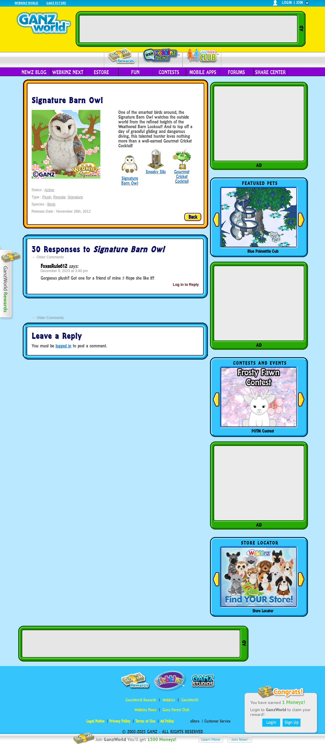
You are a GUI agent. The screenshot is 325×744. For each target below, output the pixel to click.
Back (192, 217)
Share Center (270, 72)
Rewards (122, 56)
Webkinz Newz (160, 56)
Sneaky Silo (156, 171)
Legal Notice (95, 721)
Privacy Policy (119, 721)
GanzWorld (189, 700)
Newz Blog (34, 72)
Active (49, 190)
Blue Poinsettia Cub (262, 251)
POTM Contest (263, 431)
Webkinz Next (67, 72)
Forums (236, 72)
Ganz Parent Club (175, 710)
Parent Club (202, 56)
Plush (46, 197)
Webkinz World (26, 3)
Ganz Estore (56, 3)
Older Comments (48, 257)
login (287, 2)
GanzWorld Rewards (140, 700)
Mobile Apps (202, 72)
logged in (63, 345)
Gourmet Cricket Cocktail (181, 176)
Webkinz (168, 700)
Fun (135, 72)
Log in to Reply (186, 285)
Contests (169, 72)
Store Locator (262, 610)
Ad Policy (167, 721)
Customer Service (217, 721)
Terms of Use (145, 721)
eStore (101, 72)
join (299, 2)
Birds (51, 204)
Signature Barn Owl (129, 180)
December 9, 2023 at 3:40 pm (64, 271)
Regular (59, 197)
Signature (75, 197)
